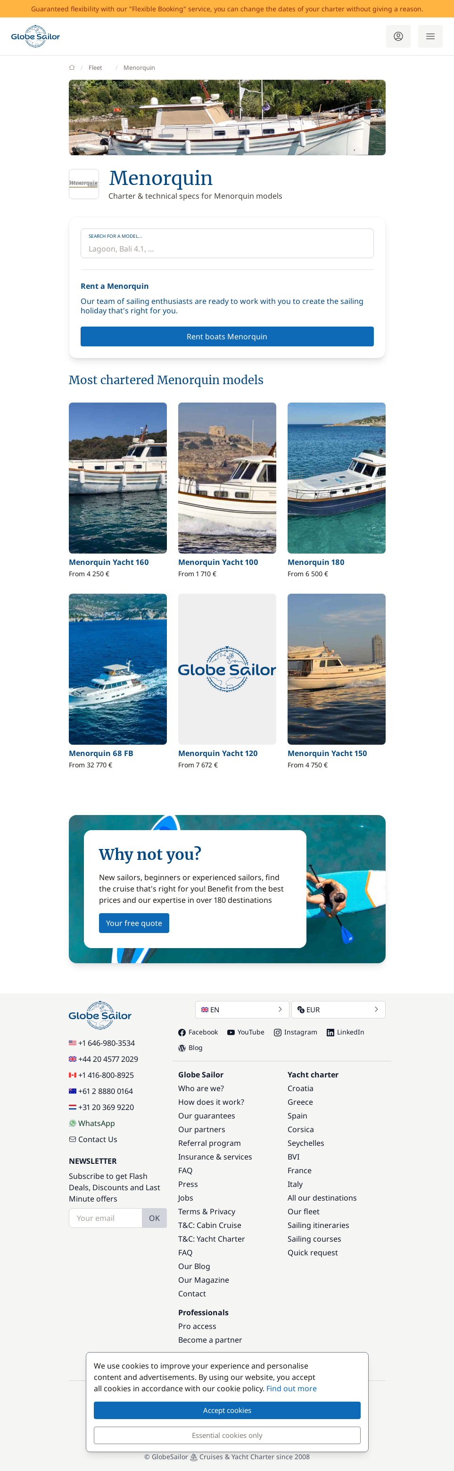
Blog (190, 1047)
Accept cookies (227, 1410)
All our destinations (322, 1198)
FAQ (185, 1170)
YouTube (245, 1031)
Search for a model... (115, 236)
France (300, 1170)
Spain (297, 1115)
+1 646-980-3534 (102, 1043)
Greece (300, 1102)
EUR (338, 1009)
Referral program (209, 1143)
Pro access (197, 1326)
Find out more (291, 1388)
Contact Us (93, 1139)
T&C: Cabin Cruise (209, 1225)
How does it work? (211, 1102)
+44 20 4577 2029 (103, 1059)
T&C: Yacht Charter (211, 1239)
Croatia (301, 1088)
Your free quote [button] (134, 923)
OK (154, 1218)
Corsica (301, 1129)
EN (242, 1009)
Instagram (295, 1031)
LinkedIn (345, 1031)
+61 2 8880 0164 (101, 1091)
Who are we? (201, 1088)
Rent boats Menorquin (227, 336)
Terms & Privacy (206, 1211)
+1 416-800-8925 (101, 1075)
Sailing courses (314, 1239)
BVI (293, 1157)
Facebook (198, 1031)
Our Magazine (203, 1280)
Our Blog (194, 1266)
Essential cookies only (227, 1435)
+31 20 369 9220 (101, 1107)
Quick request (313, 1252)
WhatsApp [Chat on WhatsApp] (92, 1123)
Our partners (201, 1129)
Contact (192, 1293)
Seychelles (306, 1143)
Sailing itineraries (318, 1225)
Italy (295, 1184)
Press (188, 1184)
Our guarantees (206, 1115)
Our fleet (304, 1211)
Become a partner (210, 1340)
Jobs (185, 1198)
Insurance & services (215, 1157)
